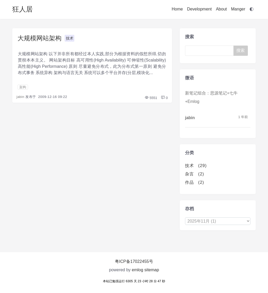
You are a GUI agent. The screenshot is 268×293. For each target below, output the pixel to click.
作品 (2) (194, 182)
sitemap (151, 270)
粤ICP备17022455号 (134, 261)
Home (177, 9)
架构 (22, 87)
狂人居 (22, 9)
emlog (137, 270)
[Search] (211, 51)
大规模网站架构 (40, 38)
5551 (150, 98)
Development (199, 9)
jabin (20, 97)
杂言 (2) (194, 174)
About (221, 9)
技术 (69, 38)
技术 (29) (196, 165)
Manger (238, 9)
